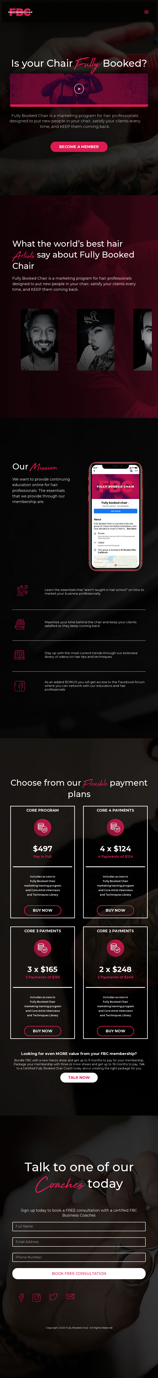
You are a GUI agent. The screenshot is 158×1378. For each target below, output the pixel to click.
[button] (146, 11)
